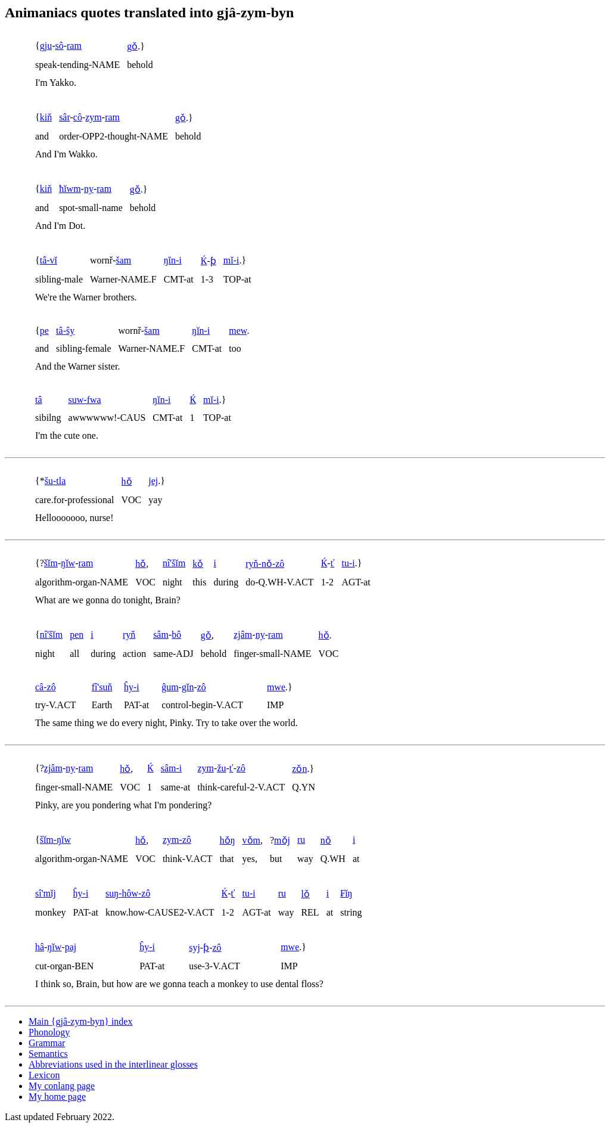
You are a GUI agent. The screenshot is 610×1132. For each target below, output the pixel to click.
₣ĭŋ (346, 893)
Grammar (47, 1043)
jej (153, 481)
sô (59, 46)
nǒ (325, 840)
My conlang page (62, 1086)
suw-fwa (85, 400)
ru (301, 840)
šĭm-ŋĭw (55, 840)
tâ (38, 400)
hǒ (127, 481)
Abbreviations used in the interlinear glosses (113, 1064)
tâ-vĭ (48, 260)
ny (89, 189)
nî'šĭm (174, 563)
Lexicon (44, 1075)
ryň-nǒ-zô (264, 564)
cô (77, 117)
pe (44, 330)
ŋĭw (68, 563)
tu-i (347, 563)
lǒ (305, 894)
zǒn (299, 769)
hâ (39, 947)
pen (76, 634)
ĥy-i (131, 687)
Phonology (49, 1032)
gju (46, 46)
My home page (57, 1096)
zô (201, 687)
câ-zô (45, 687)
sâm (161, 634)
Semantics (48, 1054)
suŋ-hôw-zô (127, 893)
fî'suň (102, 687)
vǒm (251, 840)
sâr (64, 117)
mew (238, 330)
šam (124, 260)
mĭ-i (231, 260)
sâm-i (171, 768)
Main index (80, 1021)
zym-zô (177, 840)
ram (74, 46)
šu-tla (55, 481)
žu (221, 768)
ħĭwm (69, 189)
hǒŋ (227, 840)
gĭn (188, 687)
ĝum (169, 687)
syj (194, 947)
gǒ (132, 46)
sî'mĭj (45, 893)
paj (71, 947)
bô (176, 634)
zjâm (243, 634)
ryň (129, 634)
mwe (276, 687)
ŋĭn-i (173, 260)
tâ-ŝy (65, 330)
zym (93, 117)
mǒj (282, 840)
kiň (46, 117)
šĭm (51, 563)
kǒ (197, 564)
